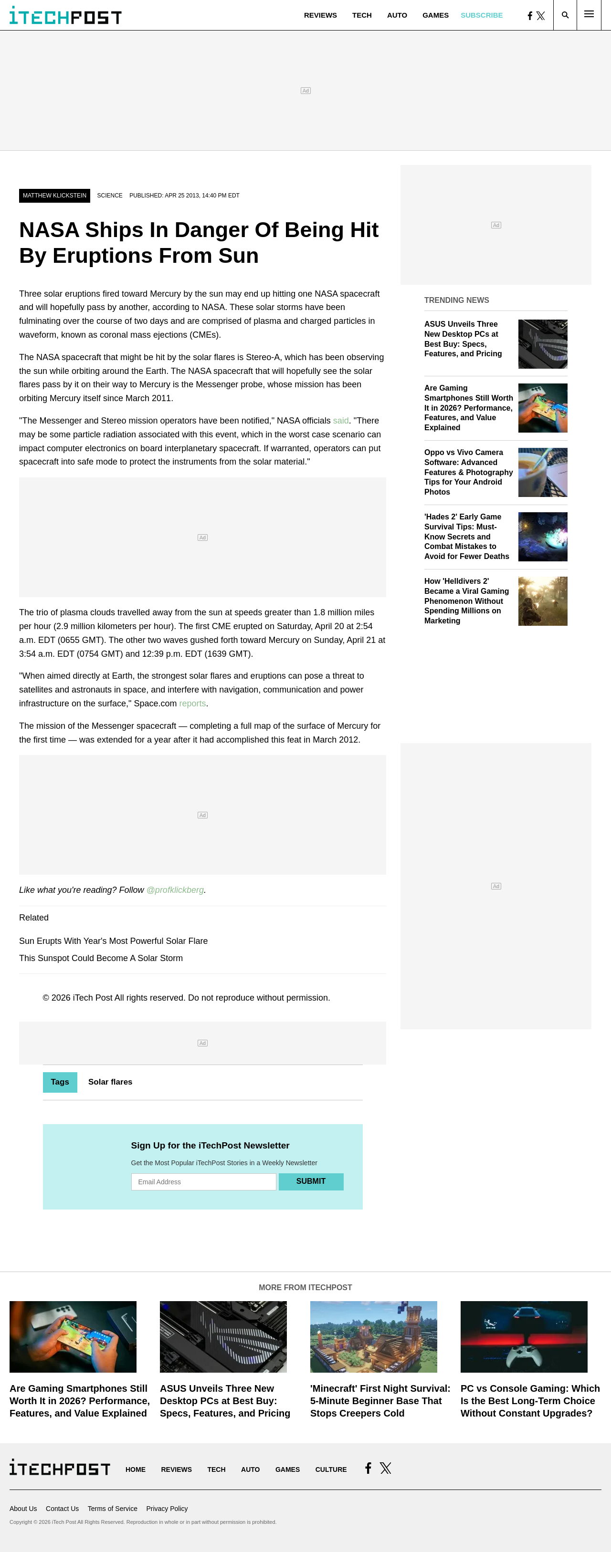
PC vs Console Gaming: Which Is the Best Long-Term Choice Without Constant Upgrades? (530, 1400)
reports (192, 703)
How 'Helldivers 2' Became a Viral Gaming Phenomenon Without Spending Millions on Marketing (466, 601)
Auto (397, 15)
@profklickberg (175, 890)
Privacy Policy (167, 1508)
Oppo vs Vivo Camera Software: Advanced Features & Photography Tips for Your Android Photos (468, 472)
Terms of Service (112, 1508)
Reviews (320, 15)
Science (109, 195)
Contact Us (62, 1508)
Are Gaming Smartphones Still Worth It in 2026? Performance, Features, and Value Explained (468, 408)
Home (136, 1469)
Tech (362, 15)
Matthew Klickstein (54, 195)
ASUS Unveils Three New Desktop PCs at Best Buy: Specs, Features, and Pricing (225, 1400)
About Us (23, 1508)
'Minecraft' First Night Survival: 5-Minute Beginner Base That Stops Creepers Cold (380, 1400)
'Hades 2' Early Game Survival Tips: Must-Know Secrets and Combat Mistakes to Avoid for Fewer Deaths (466, 536)
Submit (311, 1181)
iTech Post (93, 998)
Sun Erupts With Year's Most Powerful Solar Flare (113, 941)
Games (435, 15)
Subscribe (482, 15)
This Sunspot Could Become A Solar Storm (101, 958)
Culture (331, 1469)
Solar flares (110, 1081)
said (341, 420)
